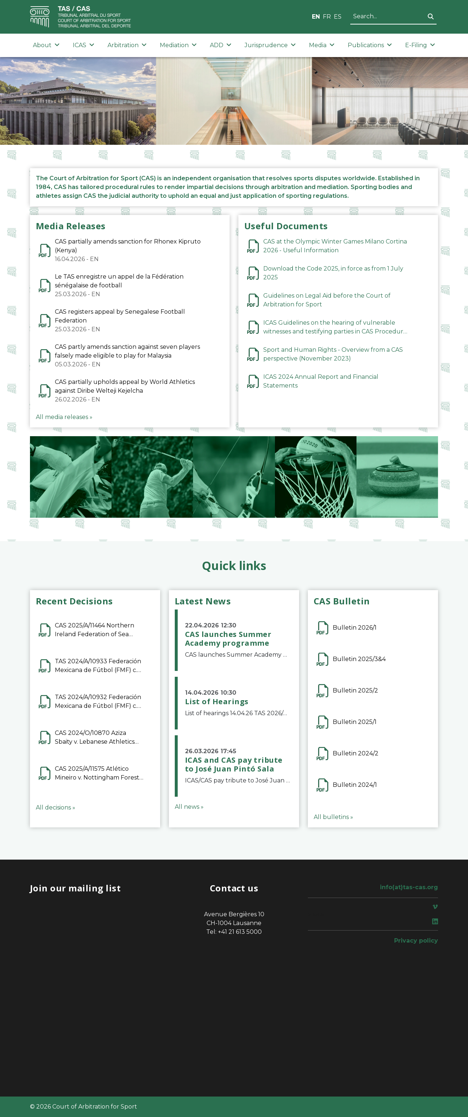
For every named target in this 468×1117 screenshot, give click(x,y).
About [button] (46, 45)
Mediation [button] (178, 45)
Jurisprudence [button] (270, 45)
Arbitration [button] (127, 45)
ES (337, 16)
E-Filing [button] (420, 45)
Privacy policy (416, 940)
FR (327, 16)
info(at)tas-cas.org (409, 887)
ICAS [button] (83, 45)
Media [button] (322, 45)
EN (316, 16)
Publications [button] (370, 45)
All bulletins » (333, 817)
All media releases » (64, 417)
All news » (189, 806)
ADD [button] (220, 45)
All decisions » (55, 807)
